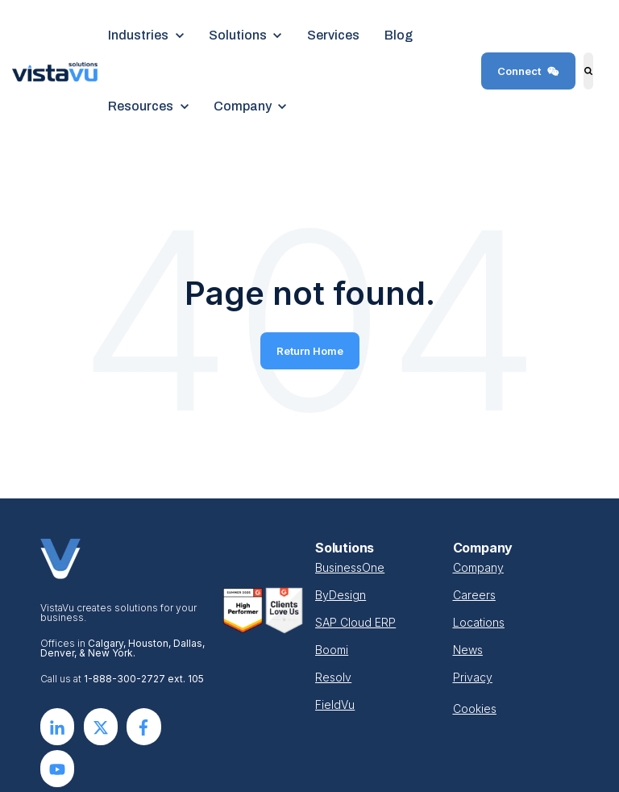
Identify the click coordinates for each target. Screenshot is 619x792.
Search (581, 82)
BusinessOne (349, 567)
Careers (474, 595)
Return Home (309, 350)
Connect (528, 71)
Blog (398, 35)
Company (478, 567)
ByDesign (340, 595)
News (468, 650)
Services (333, 35)
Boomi (331, 650)
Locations (479, 622)
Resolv (333, 677)
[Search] (588, 71)
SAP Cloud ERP (355, 622)
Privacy (472, 677)
